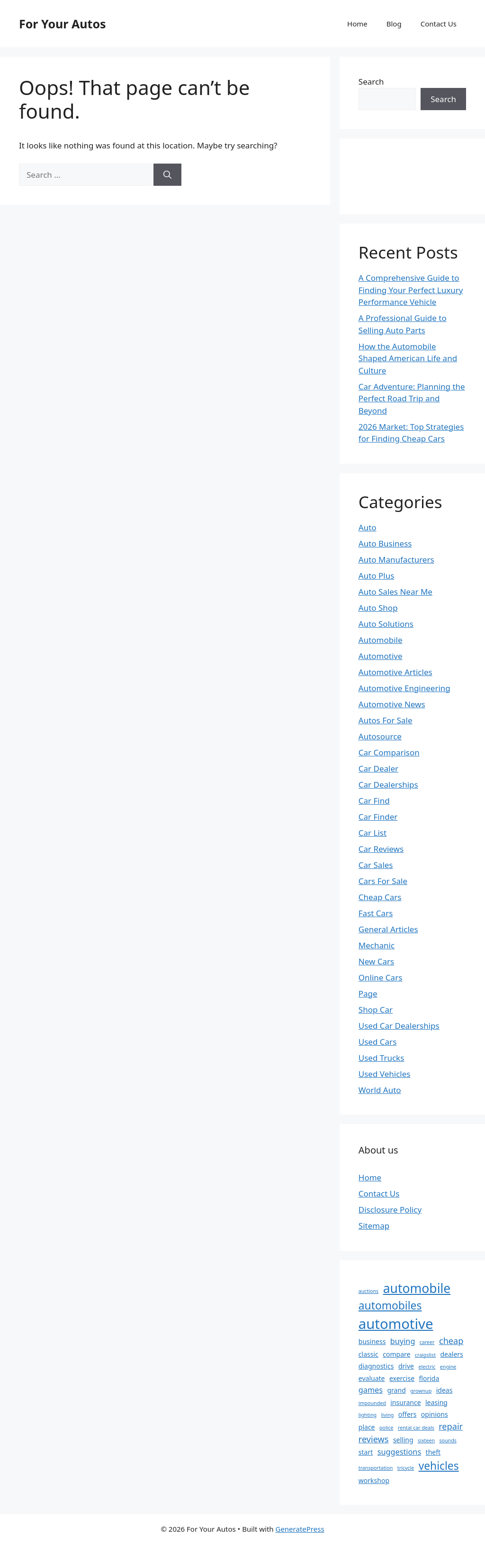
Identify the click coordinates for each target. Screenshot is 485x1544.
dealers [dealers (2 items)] (451, 1354)
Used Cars (377, 1041)
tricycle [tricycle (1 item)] (405, 1468)
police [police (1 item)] (386, 1427)
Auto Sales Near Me (395, 591)
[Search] (167, 175)
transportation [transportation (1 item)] (376, 1468)
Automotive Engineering (404, 688)
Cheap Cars (380, 897)
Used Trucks (381, 1057)
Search (371, 81)
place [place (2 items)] (367, 1427)
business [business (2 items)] (372, 1341)
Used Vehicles (385, 1073)
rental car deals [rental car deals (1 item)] (416, 1427)
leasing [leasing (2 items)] (436, 1402)
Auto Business (385, 543)
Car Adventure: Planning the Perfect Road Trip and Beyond (412, 398)
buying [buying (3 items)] (402, 1341)
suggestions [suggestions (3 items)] (399, 1452)
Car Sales (376, 864)
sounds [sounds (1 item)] (447, 1440)
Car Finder (378, 816)
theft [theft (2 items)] (433, 1452)
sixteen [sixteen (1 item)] (426, 1440)
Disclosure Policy (390, 1209)
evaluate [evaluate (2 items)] (372, 1378)
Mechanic (377, 945)
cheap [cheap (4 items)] (451, 1340)
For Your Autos (62, 24)
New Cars (376, 961)
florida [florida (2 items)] (429, 1378)
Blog (394, 23)
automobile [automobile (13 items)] (417, 1288)
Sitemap (374, 1225)
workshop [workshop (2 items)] (374, 1480)
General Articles (388, 929)
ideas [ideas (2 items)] (444, 1390)
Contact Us (439, 23)
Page (368, 993)
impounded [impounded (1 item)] (372, 1403)
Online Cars (381, 977)
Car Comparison (389, 752)
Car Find (374, 800)
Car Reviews (381, 848)
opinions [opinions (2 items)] (434, 1414)
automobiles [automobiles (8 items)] (390, 1305)
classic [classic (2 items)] (368, 1354)
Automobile (381, 639)
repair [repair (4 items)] (451, 1426)
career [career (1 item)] (427, 1342)
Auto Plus (377, 575)
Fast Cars (376, 913)
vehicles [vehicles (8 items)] (439, 1465)
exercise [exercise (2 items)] (401, 1378)
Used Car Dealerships (399, 1025)
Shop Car (376, 1009)
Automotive (381, 656)
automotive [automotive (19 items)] (396, 1323)
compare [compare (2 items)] (396, 1354)
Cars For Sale (383, 881)
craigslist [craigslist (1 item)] (425, 1355)
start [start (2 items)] (366, 1452)
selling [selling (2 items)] (403, 1439)
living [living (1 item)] (387, 1415)
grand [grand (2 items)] (396, 1390)
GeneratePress (299, 1529)
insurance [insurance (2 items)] (405, 1402)
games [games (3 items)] (371, 1390)
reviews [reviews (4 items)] (374, 1439)
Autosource (380, 736)
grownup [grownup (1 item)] (420, 1391)
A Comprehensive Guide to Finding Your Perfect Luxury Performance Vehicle (411, 289)
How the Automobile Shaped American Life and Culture (408, 358)
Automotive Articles (395, 672)
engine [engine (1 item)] (448, 1366)
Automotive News (392, 704)
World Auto (380, 1089)
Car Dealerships (388, 784)
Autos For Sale (386, 720)
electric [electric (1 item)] (426, 1366)
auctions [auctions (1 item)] (368, 1291)
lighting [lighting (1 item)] (368, 1415)
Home (357, 23)
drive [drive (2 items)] (406, 1366)
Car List (372, 832)
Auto (368, 527)
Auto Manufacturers (396, 559)
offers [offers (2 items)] (407, 1414)
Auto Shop (378, 607)
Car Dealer (378, 768)
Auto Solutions (386, 623)
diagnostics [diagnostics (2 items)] (376, 1366)
